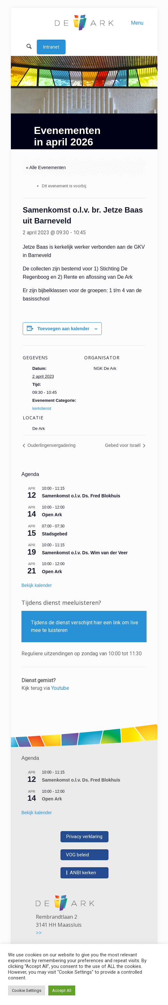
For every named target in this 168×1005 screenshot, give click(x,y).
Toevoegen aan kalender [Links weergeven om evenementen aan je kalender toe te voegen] (63, 328)
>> (39, 932)
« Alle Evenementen (46, 167)
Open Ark (52, 514)
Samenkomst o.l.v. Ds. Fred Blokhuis (81, 495)
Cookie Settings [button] (26, 990)
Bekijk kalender (36, 585)
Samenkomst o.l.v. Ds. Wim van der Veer (85, 552)
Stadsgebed (54, 533)
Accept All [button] (61, 990)
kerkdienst (41, 408)
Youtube (60, 688)
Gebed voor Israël (123, 445)
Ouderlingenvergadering (51, 445)
